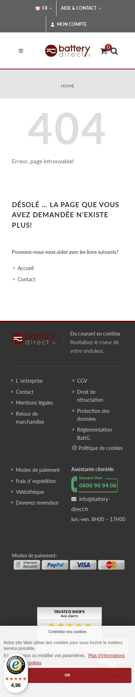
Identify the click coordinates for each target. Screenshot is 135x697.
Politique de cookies (97, 447)
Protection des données (93, 415)
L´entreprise (29, 381)
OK (67, 675)
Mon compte (68, 24)
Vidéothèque (30, 492)
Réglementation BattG (94, 434)
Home (67, 85)
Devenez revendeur (37, 503)
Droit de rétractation (90, 396)
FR (43, 8)
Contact (26, 279)
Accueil (25, 268)
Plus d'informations (106, 655)
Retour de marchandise (30, 418)
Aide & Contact (81, 8)
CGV (82, 381)
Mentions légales (34, 403)
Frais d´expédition (36, 481)
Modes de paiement (38, 470)
